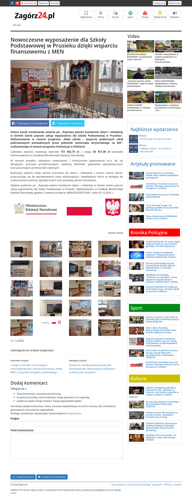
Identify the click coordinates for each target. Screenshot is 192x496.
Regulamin (157, 484)
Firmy (101, 14)
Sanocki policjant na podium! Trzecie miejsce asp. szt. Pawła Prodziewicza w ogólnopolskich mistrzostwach (161, 342)
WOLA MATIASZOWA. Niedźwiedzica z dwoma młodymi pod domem (166, 83)
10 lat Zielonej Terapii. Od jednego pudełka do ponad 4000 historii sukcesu (162, 207)
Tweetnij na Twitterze (67, 123)
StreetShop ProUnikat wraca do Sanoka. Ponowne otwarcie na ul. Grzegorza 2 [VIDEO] (163, 186)
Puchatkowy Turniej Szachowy (154, 137)
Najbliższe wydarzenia (154, 129)
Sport (130, 14)
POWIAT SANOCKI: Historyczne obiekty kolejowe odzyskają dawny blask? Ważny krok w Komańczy (161, 427)
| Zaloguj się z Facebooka (52, 476)
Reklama (43, 3)
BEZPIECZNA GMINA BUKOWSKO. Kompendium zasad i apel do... (139, 57)
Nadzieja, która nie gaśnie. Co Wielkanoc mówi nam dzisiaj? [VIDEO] (161, 437)
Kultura (138, 378)
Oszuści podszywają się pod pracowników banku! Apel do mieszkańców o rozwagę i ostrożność (160, 267)
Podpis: (15, 418)
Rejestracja (175, 2)
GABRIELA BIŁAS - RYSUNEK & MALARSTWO (154, 148)
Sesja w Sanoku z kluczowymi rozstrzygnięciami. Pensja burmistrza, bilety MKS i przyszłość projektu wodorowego (36, 368)
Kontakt (55, 3)
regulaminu (74, 413)
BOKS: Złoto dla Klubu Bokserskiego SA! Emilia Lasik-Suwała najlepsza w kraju (161, 330)
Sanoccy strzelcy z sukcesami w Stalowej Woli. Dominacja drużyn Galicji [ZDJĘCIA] (162, 319)
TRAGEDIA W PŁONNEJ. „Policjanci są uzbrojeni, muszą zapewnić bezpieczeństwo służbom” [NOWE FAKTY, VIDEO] (162, 278)
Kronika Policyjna (148, 232)
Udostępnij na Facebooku (30, 123)
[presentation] (33, 466)
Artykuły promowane (153, 164)
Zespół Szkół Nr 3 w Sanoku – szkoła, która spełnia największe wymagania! (162, 175)
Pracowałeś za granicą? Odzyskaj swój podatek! (162, 195)
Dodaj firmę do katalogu (139, 484)
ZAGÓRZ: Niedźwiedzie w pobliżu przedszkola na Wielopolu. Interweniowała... (166, 58)
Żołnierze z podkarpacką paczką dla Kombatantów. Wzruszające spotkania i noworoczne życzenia (92, 368)
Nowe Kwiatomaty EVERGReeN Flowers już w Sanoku (161, 217)
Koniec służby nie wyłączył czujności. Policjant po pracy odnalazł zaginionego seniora (161, 254)
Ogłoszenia (86, 14)
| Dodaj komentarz (23, 476)
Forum (115, 14)
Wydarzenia (160, 14)
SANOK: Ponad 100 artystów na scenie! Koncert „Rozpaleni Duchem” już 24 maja (161, 415)
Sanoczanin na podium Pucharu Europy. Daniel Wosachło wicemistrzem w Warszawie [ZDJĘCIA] (162, 354)
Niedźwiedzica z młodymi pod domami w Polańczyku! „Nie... (168, 108)
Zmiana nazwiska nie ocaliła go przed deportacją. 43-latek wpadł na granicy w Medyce (162, 289)
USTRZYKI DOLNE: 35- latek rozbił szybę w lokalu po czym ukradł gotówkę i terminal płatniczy (163, 244)
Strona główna (118, 484)
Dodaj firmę (28, 3)
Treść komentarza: (22, 430)
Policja (145, 14)
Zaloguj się (159, 2)
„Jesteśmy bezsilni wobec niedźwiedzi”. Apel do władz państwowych (140, 83)
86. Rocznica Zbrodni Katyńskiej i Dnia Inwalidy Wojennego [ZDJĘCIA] (162, 404)
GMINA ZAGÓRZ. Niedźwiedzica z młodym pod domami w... (138, 108)
